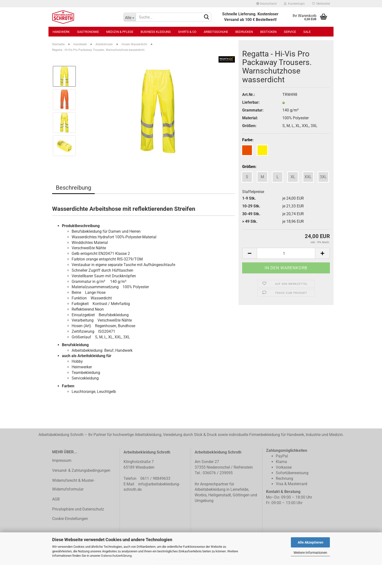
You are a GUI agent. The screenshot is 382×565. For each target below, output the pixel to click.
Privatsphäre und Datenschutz (78, 509)
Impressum (61, 460)
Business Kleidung (156, 32)
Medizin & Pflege (119, 32)
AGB (56, 499)
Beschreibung (73, 187)
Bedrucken (244, 32)
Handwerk (61, 32)
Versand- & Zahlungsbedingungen (81, 470)
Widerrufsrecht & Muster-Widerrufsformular (73, 485)
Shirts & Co (187, 32)
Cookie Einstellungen (70, 518)
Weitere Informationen (310, 553)
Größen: (249, 166)
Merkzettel (321, 3)
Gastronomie (88, 32)
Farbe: (248, 140)
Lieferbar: (251, 102)
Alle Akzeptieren (310, 542)
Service (290, 32)
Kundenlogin (294, 3)
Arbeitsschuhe (216, 32)
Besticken (268, 32)
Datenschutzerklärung (116, 555)
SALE (307, 32)
